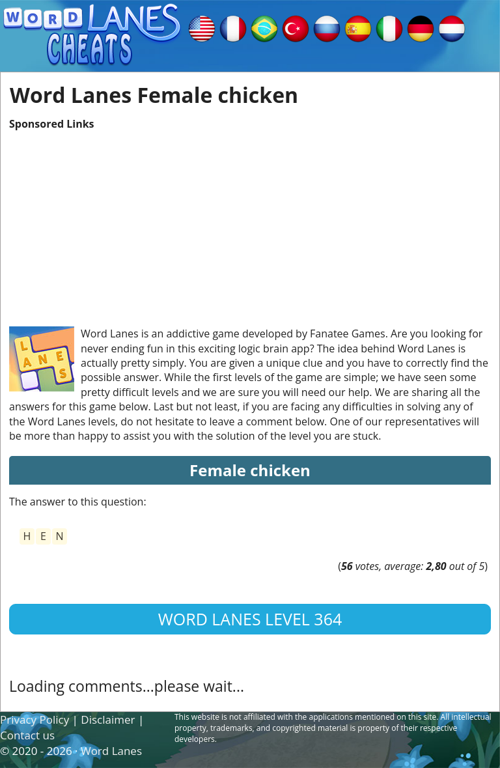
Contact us (27, 735)
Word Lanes (111, 750)
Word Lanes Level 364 (250, 619)
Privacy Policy (34, 719)
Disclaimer (108, 719)
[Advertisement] (250, 222)
